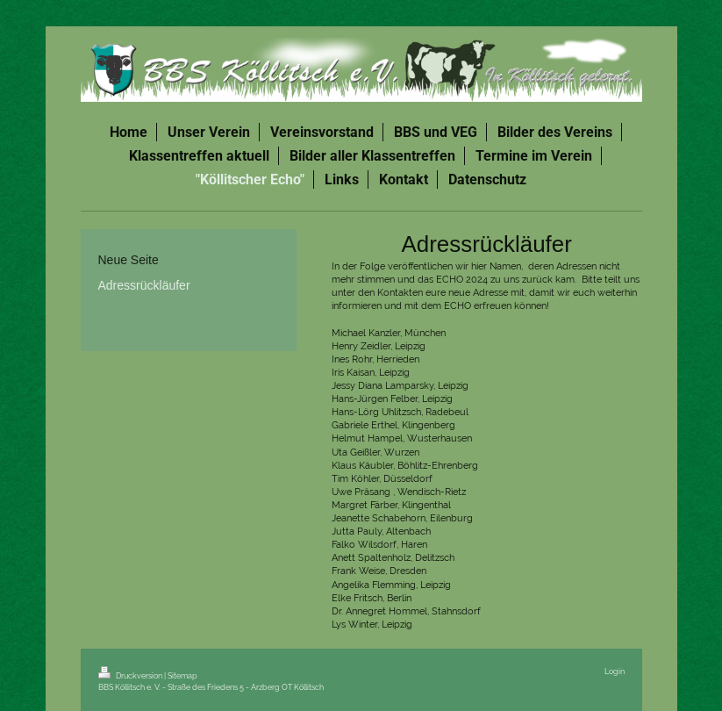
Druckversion (131, 675)
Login (614, 671)
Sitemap (182, 675)
